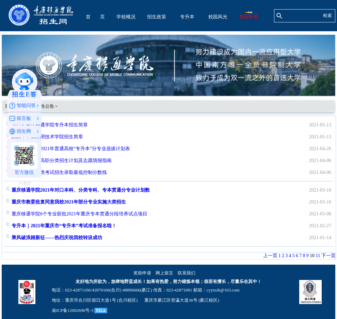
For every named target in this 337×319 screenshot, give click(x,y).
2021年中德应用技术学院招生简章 (47, 136)
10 (312, 255)
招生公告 (45, 106)
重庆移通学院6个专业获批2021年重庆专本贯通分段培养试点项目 (79, 213)
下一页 (328, 255)
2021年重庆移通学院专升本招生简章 (50, 124)
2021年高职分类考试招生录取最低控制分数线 (59, 172)
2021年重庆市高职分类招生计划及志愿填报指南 (62, 160)
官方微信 (24, 158)
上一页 (270, 255)
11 (318, 255)
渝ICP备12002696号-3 (72, 310)
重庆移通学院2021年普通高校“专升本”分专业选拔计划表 (71, 148)
